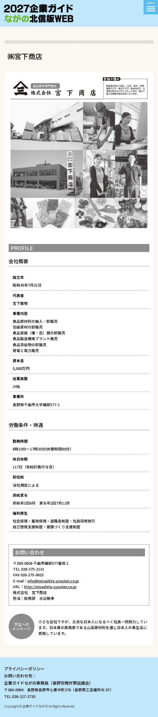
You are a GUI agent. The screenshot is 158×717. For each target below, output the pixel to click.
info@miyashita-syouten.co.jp (53, 581)
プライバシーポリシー (24, 669)
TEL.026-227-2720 (19, 696)
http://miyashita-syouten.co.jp (50, 586)
